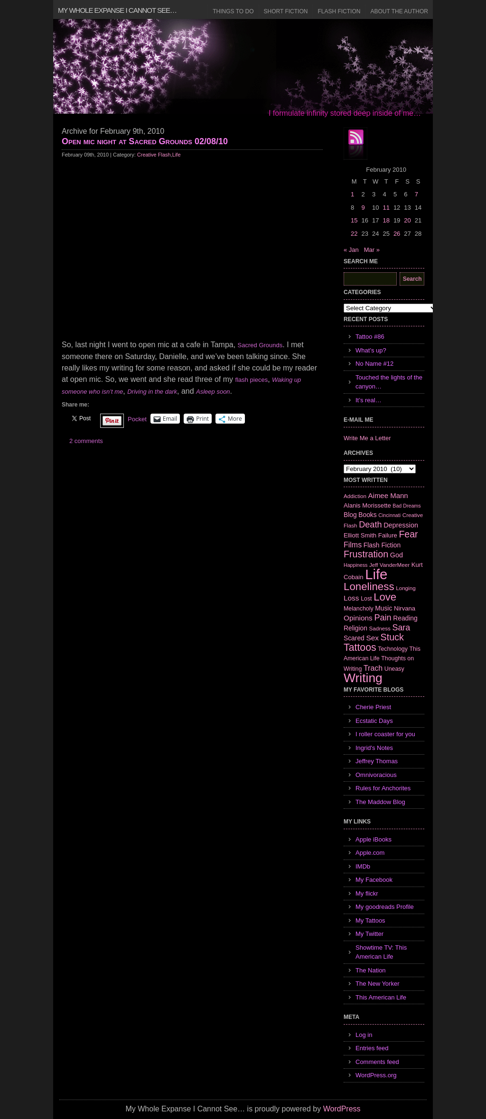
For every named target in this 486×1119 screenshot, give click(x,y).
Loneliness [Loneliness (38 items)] (369, 586)
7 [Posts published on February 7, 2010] (416, 194)
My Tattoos (370, 920)
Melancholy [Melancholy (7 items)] (359, 608)
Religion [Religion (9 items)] (355, 628)
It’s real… (368, 400)
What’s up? (370, 350)
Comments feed (377, 1061)
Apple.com (369, 852)
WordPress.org (375, 1075)
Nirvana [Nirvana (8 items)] (404, 608)
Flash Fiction (339, 11)
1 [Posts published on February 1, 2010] (352, 194)
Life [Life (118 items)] (376, 574)
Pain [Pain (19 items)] (382, 617)
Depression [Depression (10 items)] (400, 525)
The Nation (370, 970)
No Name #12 (374, 363)
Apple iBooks (373, 839)
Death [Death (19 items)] (370, 524)
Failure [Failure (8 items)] (387, 535)
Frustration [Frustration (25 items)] (366, 554)
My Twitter (369, 933)
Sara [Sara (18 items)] (402, 627)
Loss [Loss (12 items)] (351, 598)
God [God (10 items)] (396, 555)
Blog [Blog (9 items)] (350, 514)
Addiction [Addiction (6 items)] (355, 496)
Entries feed (371, 1048)
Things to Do (233, 11)
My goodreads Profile (384, 906)
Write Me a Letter (367, 438)
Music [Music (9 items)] (383, 608)
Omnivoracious (376, 774)
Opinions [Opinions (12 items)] (358, 618)
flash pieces (251, 379)
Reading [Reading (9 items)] (405, 618)
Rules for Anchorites (383, 788)
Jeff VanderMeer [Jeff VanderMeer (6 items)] (389, 565)
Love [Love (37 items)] (385, 597)
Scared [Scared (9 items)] (354, 638)
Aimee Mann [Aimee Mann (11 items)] (388, 495)
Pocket (137, 419)
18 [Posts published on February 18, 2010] (386, 220)
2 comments (86, 440)
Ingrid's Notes (374, 747)
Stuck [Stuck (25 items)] (392, 637)
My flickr (366, 893)
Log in (363, 1034)
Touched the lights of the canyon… (388, 382)
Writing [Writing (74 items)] (363, 678)
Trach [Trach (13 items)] (373, 668)
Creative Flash (154, 154)
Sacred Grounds (260, 345)
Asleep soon (213, 391)
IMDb (362, 866)
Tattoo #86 (369, 336)
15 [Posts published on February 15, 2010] (354, 220)
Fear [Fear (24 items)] (408, 534)
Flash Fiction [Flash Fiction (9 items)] (382, 545)
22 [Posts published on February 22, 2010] (354, 233)
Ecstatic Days (374, 720)
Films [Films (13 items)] (353, 545)
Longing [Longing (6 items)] (406, 588)
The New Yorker (377, 983)
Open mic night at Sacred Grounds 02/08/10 (145, 141)
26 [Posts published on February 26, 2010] (396, 233)
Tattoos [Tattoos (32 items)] (360, 647)
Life (176, 154)
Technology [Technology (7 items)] (393, 649)
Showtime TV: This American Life (381, 952)
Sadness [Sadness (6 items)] (380, 628)
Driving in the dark (152, 391)
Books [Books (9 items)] (367, 514)
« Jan (351, 249)
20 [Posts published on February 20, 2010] (407, 220)
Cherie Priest (373, 707)
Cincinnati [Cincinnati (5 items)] (389, 515)
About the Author (399, 11)
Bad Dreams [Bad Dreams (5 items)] (407, 506)
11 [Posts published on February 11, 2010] (386, 207)
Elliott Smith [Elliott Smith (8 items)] (360, 535)
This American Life (380, 997)
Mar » (372, 249)
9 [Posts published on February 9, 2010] (362, 207)
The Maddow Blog (380, 801)
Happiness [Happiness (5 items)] (355, 565)
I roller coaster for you (385, 734)
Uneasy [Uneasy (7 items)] (394, 669)
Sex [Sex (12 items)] (372, 638)
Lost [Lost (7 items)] (366, 598)
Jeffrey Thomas (376, 761)
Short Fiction (286, 11)
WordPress (342, 1109)
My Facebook (374, 879)
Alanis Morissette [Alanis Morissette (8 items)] (367, 505)
